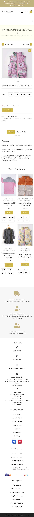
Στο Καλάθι (7, 110)
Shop (7, 36)
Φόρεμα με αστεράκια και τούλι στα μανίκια (8, 255)
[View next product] (31, 44)
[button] (11, 106)
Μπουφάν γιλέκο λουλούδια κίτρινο (25, 256)
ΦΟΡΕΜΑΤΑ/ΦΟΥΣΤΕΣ (9, 200)
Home (3, 36)
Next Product (26, 44)
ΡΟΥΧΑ (12, 36)
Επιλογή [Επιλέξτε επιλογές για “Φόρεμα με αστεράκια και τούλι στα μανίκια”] (9, 265)
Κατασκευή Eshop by (17, 515)
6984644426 (22, 3)
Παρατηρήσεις (17, 136)
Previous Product (9, 44)
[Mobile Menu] (24, 11)
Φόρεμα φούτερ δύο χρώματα (9, 204)
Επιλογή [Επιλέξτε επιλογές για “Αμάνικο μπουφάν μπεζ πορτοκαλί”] (25, 212)
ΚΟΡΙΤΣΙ (11, 118)
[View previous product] (3, 44)
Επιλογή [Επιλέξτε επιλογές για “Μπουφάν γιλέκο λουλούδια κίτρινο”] (25, 264)
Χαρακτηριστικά (21, 132)
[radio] (10, 94)
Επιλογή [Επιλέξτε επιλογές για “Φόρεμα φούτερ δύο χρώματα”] (9, 212)
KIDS (4, 94)
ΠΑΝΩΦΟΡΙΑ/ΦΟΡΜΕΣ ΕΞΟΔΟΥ (23, 118)
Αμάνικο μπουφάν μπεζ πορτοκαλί (25, 204)
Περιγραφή (11, 132)
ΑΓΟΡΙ (23, 198)
